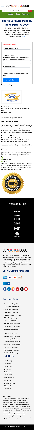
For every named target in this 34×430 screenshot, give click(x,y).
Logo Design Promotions (11, 307)
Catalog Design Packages (11, 329)
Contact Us (7, 389)
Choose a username (9, 66)
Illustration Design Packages (12, 344)
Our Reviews (7, 363)
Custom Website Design (11, 309)
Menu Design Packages (11, 339)
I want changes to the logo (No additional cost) (15, 74)
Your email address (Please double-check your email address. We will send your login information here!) (16, 57)
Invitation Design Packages (12, 336)
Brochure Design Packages (12, 323)
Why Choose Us (9, 377)
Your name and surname (10, 48)
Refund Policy (8, 380)
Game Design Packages (11, 347)
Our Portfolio (8, 366)
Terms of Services (9, 383)
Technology (7, 369)
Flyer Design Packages (10, 333)
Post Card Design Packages (12, 342)
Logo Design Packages (11, 312)
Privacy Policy (8, 386)
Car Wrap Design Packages (12, 326)
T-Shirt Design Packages (11, 318)
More (23, 36)
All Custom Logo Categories (17, 14)
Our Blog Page (8, 361)
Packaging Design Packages (12, 315)
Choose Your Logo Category (12, 304)
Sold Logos (7, 372)
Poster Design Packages (11, 350)
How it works (8, 375)
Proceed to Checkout (11, 80)
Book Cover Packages (10, 321)
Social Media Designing (11, 353)
